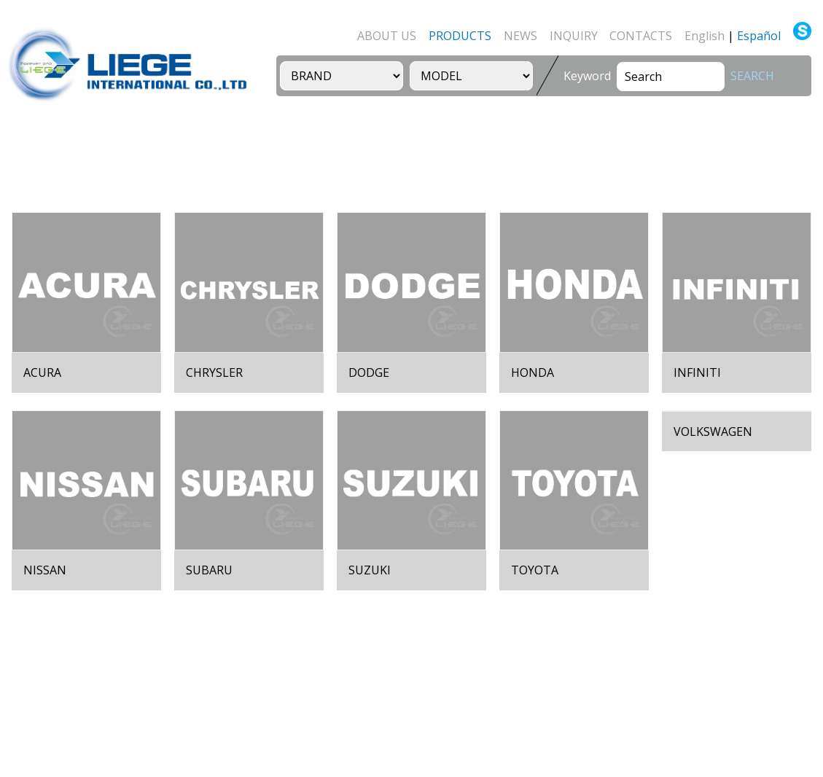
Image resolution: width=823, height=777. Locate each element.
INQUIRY (574, 36)
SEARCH (752, 76)
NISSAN (44, 570)
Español (759, 36)
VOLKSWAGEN (713, 431)
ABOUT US (386, 36)
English (704, 36)
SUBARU (209, 570)
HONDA (532, 372)
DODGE (368, 372)
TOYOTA (534, 570)
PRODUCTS (460, 36)
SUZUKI (369, 570)
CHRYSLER (214, 372)
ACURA (42, 372)
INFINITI (697, 372)
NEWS (520, 36)
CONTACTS (640, 36)
